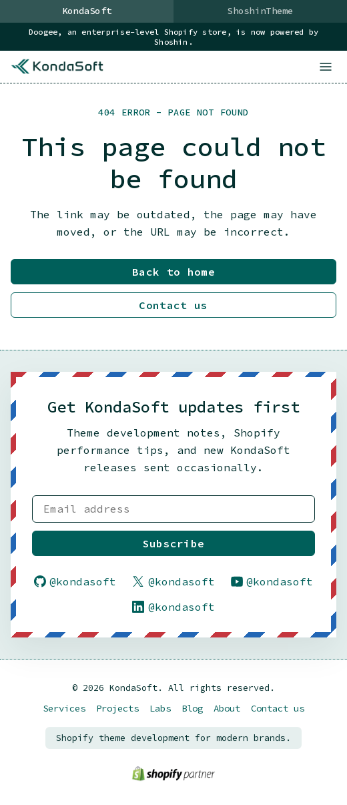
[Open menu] (325, 66)
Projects (117, 709)
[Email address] (173, 509)
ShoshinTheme (260, 11)
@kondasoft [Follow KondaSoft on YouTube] (272, 581)
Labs (160, 709)
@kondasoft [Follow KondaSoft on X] (173, 581)
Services (64, 709)
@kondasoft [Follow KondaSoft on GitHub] (75, 581)
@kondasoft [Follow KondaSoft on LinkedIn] (173, 607)
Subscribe (174, 543)
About (227, 709)
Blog (192, 709)
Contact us (173, 305)
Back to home (173, 272)
